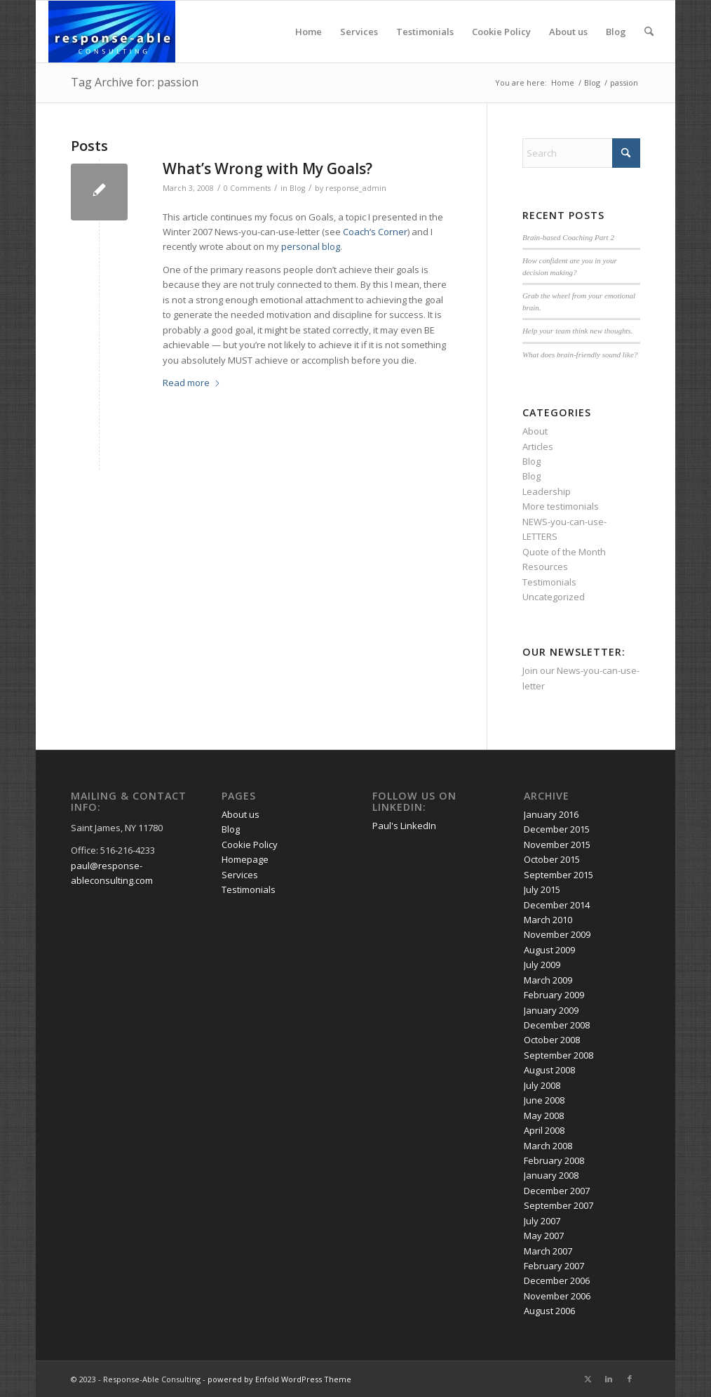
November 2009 (557, 934)
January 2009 (551, 1010)
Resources (545, 566)
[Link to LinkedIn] (608, 1378)
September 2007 (558, 1205)
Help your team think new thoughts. (577, 330)
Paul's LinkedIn (404, 825)
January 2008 (551, 1175)
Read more (192, 382)
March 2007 (548, 1251)
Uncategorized (553, 596)
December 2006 (557, 1280)
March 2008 (548, 1145)
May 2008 (544, 1115)
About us (568, 31)
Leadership (546, 491)
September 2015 (558, 874)
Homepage (245, 859)
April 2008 (544, 1130)
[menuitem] (649, 31)
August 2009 (549, 950)
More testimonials (560, 506)
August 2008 (549, 1070)
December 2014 (557, 905)
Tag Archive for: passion (134, 82)
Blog (616, 31)
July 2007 (542, 1220)
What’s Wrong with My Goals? (267, 168)
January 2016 (551, 814)
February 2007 (554, 1265)
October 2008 (552, 1039)
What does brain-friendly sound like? (579, 354)
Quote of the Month (564, 551)
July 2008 (542, 1085)
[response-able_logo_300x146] (111, 31)
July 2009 (542, 964)
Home (308, 31)
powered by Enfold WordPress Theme (279, 1379)
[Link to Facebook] (629, 1378)
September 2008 (558, 1055)
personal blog (310, 246)
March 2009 (548, 980)
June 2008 (544, 1100)
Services (359, 31)
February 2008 (554, 1160)
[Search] (649, 31)
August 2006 (549, 1310)
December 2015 (557, 829)
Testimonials (425, 31)
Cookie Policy (501, 31)
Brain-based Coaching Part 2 (568, 237)
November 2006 (557, 1296)
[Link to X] (587, 1378)
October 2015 (552, 859)
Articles (537, 446)
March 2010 (548, 919)
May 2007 (544, 1235)
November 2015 (557, 844)
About (535, 431)
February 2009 (554, 994)
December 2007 (557, 1190)
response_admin (355, 188)
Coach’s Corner (375, 231)
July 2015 (542, 889)
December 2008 (557, 1025)
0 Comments (247, 188)
